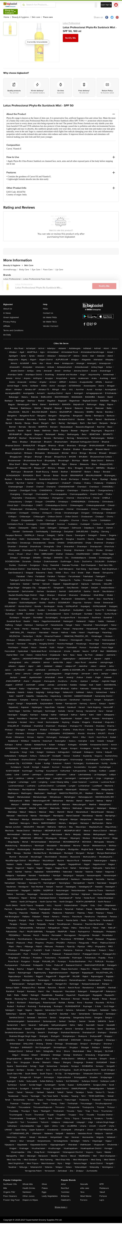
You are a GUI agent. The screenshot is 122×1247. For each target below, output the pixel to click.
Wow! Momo (85, 1196)
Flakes (45, 1188)
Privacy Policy (9, 321)
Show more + (61, 1207)
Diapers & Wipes (30, 1200)
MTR (101, 1184)
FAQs (45, 308)
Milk (5, 1188)
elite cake (84, 1188)
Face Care (48, 269)
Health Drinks (29, 1188)
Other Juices (29, 1196)
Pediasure (104, 1188)
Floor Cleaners (10, 1196)
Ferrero (83, 1200)
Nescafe (84, 1184)
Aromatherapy (10, 269)
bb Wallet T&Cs (50, 321)
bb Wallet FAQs (50, 317)
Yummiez (65, 1192)
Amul (63, 1184)
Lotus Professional (71, 23)
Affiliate (6, 326)
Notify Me (70, 37)
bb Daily (7, 334)
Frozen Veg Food (11, 1200)
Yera (82, 1192)
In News (7, 313)
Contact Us (48, 313)
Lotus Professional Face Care (36, 279)
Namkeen (27, 1192)
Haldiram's (66, 1200)
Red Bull (65, 1188)
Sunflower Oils (10, 1184)
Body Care (25, 269)
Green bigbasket (11, 317)
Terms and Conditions (13, 330)
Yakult (102, 1192)
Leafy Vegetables (50, 1196)
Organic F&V (9, 1192)
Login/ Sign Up (106, 5)
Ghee (44, 1184)
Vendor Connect (50, 326)
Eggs (44, 1192)
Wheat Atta (28, 1184)
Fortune (103, 1196)
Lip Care (59, 269)
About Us (7, 308)
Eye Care (37, 269)
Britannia (65, 1196)
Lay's (101, 1200)
